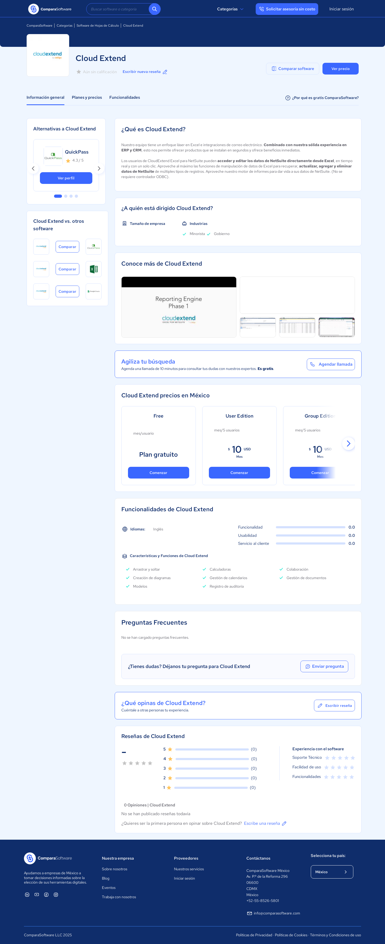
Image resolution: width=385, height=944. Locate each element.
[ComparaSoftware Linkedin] (27, 894)
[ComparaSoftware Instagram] (56, 894)
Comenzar (239, 472)
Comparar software (292, 68)
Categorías (231, 9)
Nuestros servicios (189, 869)
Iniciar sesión (341, 9)
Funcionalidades (124, 97)
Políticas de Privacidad (254, 935)
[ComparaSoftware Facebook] (46, 894)
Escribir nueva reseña (145, 72)
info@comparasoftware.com (273, 913)
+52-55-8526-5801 (262, 900)
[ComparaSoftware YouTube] (37, 894)
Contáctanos (258, 858)
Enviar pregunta (324, 666)
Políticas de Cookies (291, 935)
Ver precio (341, 68)
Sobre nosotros (114, 869)
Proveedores (186, 858)
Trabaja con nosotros (119, 896)
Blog (105, 878)
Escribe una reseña (265, 823)
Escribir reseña (334, 705)
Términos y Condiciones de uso (335, 935)
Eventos (108, 887)
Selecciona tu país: (328, 855)
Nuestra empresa (118, 858)
